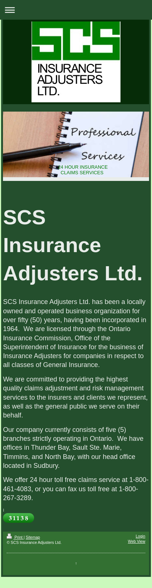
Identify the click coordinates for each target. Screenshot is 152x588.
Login (140, 536)
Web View (136, 541)
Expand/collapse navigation (76, 10)
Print (15, 537)
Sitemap (33, 537)
